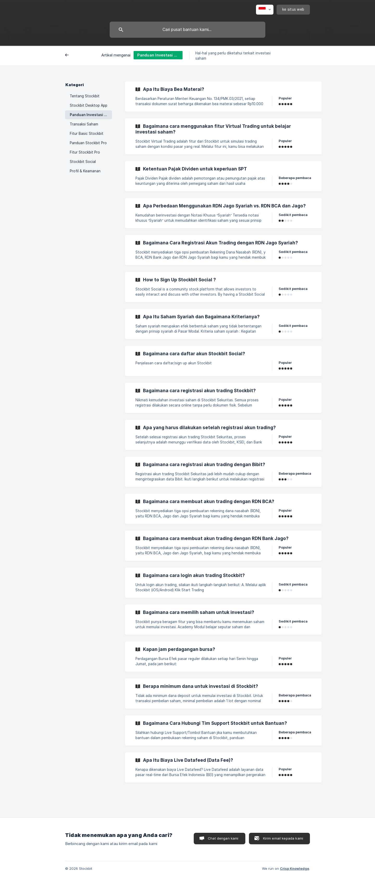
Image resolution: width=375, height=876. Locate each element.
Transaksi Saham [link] (84, 124)
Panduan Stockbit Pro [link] (88, 143)
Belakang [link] (77, 55)
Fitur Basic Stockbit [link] (86, 133)
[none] (264, 10)
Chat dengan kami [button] (223, 838)
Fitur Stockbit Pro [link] (85, 152)
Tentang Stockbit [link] (84, 96)
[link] (223, 96)
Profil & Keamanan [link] (85, 171)
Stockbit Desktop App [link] (88, 105)
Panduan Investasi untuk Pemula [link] (91, 115)
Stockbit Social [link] (83, 162)
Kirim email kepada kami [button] (283, 838)
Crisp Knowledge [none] (294, 868)
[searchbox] (187, 30)
